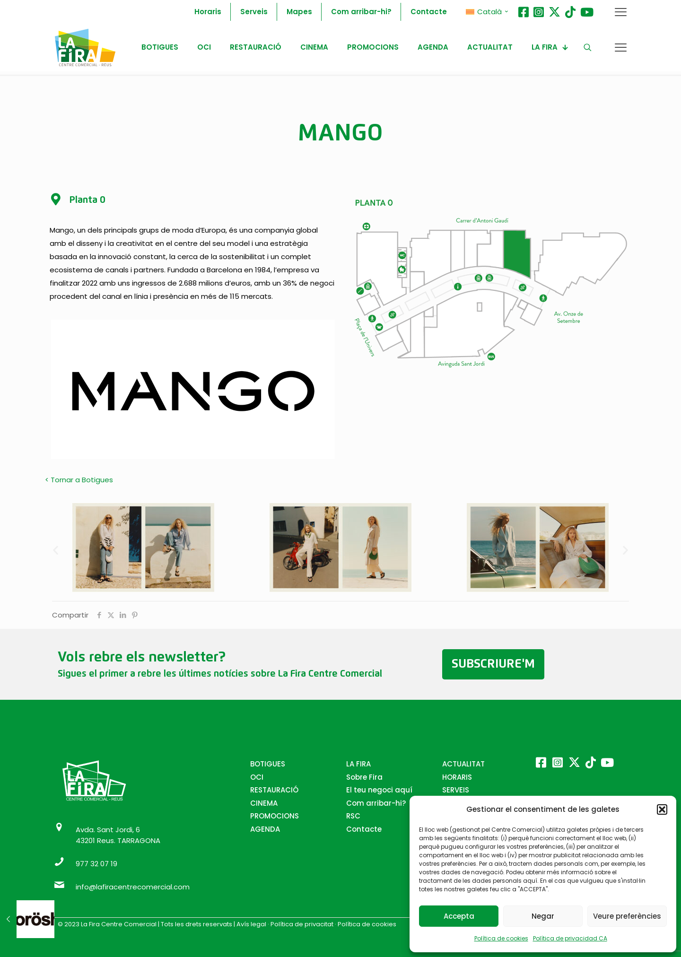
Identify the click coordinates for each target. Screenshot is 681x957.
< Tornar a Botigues (79, 480)
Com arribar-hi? (376, 803)
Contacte (364, 829)
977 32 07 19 (96, 864)
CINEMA (264, 803)
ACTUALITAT (463, 764)
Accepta (459, 916)
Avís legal (251, 924)
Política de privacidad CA (570, 938)
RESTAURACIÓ (274, 790)
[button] (662, 809)
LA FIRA (358, 764)
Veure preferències (627, 916)
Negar (543, 916)
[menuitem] (487, 12)
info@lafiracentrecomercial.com (133, 887)
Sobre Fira (364, 777)
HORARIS (457, 777)
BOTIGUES (267, 764)
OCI (256, 777)
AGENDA (265, 829)
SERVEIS (455, 790)
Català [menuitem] (489, 11)
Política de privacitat (302, 924)
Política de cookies (501, 938)
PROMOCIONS (274, 816)
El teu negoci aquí (379, 790)
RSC (353, 816)
